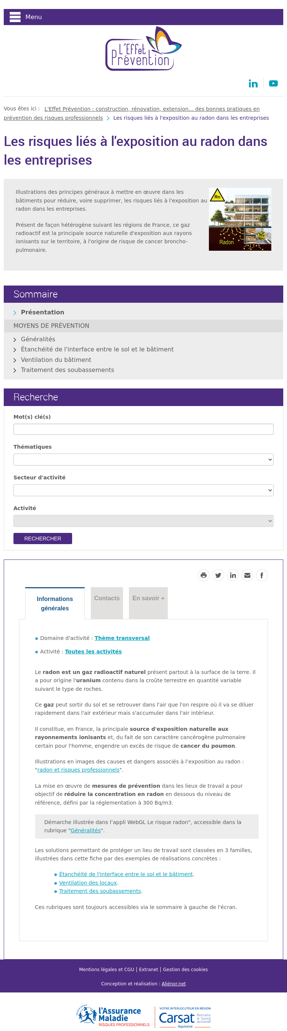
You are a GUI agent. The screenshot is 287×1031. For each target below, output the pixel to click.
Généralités (38, 339)
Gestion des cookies (185, 969)
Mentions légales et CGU (106, 969)
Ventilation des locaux (88, 883)
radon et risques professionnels (78, 770)
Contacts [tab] (107, 598)
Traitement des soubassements (67, 369)
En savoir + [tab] (148, 598)
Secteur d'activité (39, 478)
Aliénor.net (174, 983)
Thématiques (32, 447)
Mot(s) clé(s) (32, 417)
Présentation (42, 312)
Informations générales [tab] (55, 604)
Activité (24, 508)
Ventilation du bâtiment (56, 359)
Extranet (148, 969)
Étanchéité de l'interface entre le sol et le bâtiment (97, 349)
